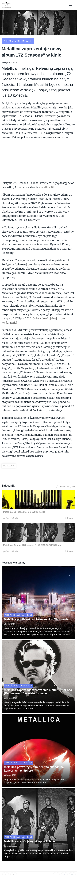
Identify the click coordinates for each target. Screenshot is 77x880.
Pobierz (69, 518)
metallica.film (47, 187)
